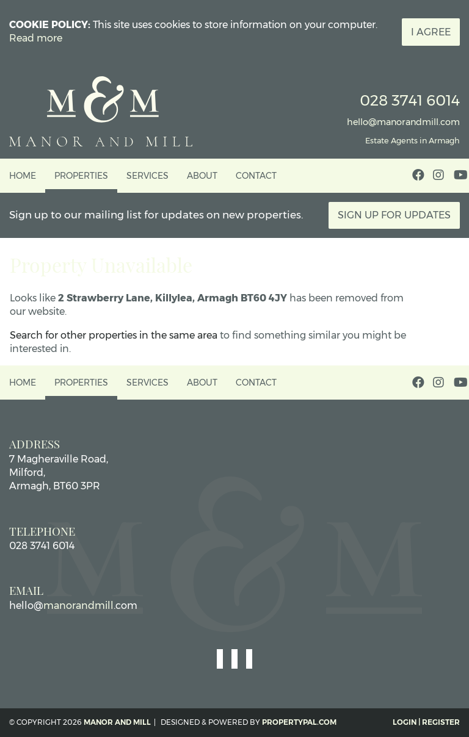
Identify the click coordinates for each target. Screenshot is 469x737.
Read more (35, 38)
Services (147, 175)
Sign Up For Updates (394, 215)
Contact (256, 175)
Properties (81, 175)
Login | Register (426, 722)
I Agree (431, 32)
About (202, 175)
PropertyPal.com (299, 722)
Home (22, 175)
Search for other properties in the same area (113, 335)
